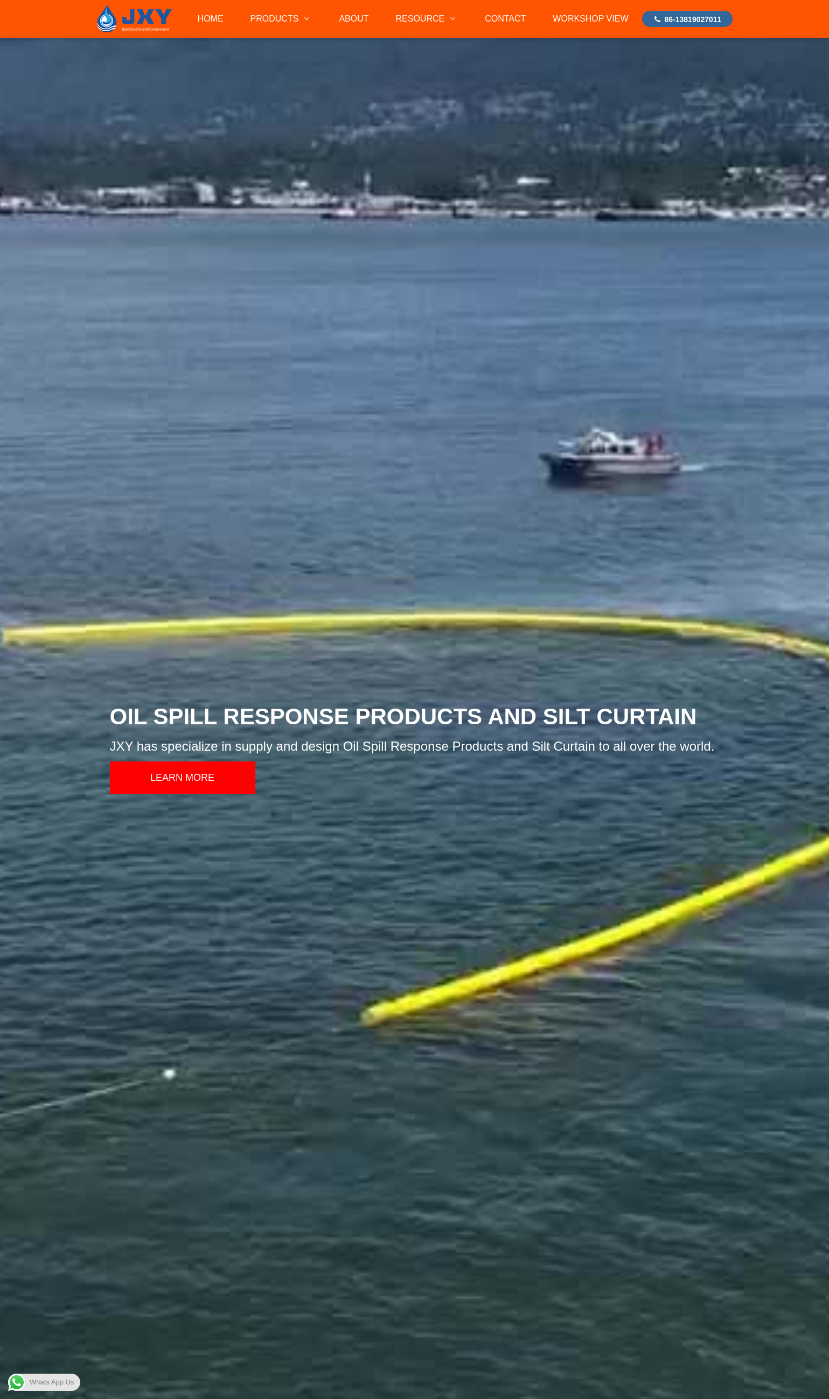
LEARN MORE (182, 777)
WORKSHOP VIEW (590, 18)
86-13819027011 (687, 19)
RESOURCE (427, 18)
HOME (211, 18)
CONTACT (505, 18)
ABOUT (353, 18)
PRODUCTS (281, 18)
